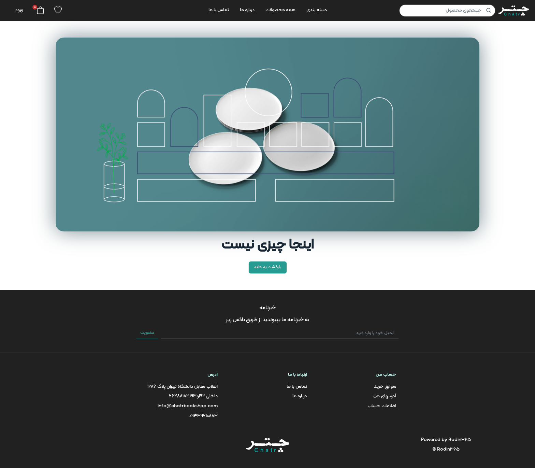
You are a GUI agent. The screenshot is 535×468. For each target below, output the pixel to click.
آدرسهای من (384, 396)
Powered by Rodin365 (446, 439)
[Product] (447, 10)
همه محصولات (280, 10)
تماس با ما (218, 10)
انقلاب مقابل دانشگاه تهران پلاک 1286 (182, 386)
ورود (19, 10)
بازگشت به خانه (267, 267)
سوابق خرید (385, 386)
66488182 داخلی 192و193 (193, 396)
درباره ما (247, 10)
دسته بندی (316, 10)
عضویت (147, 332)
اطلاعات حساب (381, 406)
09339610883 (203, 416)
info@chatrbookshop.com (188, 406)
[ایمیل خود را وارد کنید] (280, 333)
